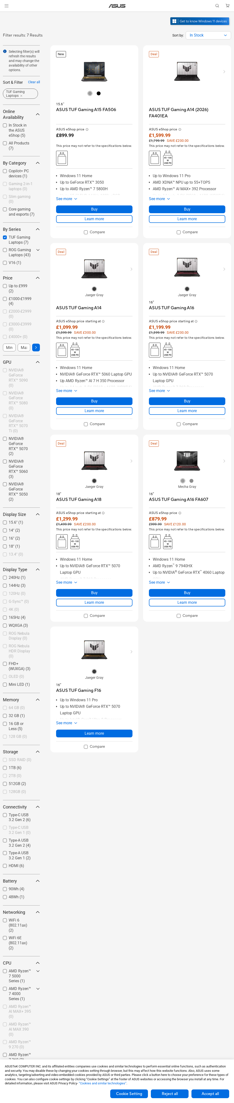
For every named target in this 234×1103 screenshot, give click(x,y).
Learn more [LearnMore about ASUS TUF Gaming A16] (187, 410)
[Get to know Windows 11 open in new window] (200, 25)
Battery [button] (21, 881)
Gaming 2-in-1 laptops (21, 186)
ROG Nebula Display (19, 636)
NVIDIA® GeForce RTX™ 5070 (18, 446)
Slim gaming (19, 199)
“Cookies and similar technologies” (102, 1083)
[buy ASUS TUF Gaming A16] (171, 308)
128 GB (18, 736)
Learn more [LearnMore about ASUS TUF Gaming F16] (94, 733)
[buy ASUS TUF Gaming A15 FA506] (86, 109)
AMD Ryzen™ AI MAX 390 (20, 1029)
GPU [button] (21, 362)
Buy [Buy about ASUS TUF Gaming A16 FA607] (187, 592)
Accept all (210, 1093)
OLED (16, 676)
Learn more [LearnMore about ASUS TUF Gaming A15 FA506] (94, 219)
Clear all (34, 82)
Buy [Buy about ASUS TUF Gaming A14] (94, 401)
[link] (117, 6)
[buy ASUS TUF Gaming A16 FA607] (178, 499)
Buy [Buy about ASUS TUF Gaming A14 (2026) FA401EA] (187, 209)
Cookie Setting (129, 1093)
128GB (17, 791)
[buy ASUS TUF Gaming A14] (79, 308)
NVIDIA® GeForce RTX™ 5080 (18, 400)
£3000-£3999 (20, 327)
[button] (6, 6)
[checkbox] (21, 187)
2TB (15, 775)
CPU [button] (21, 963)
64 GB (17, 707)
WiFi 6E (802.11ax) (18, 943)
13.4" (16, 554)
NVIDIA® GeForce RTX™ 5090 (18, 377)
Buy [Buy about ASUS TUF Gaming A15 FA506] (94, 209)
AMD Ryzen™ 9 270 (20, 1044)
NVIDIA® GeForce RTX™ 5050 (18, 491)
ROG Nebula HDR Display (19, 651)
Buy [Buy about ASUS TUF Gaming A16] (187, 401)
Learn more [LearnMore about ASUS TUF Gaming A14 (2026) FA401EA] (187, 219)
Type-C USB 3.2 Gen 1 (20, 830)
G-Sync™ (19, 601)
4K (14, 609)
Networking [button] (21, 912)
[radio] (90, 93)
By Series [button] (21, 229)
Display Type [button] (21, 569)
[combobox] (208, 35)
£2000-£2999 (20, 314)
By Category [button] (21, 163)
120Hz (17, 593)
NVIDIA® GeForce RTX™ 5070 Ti (18, 423)
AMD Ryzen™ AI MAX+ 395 (20, 1011)
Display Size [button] (21, 514)
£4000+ (18, 336)
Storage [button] (21, 751)
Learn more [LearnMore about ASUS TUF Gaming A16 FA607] (187, 602)
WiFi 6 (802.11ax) (18, 925)
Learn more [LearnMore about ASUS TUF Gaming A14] (94, 410)
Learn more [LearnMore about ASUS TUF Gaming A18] (94, 602)
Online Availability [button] (21, 114)
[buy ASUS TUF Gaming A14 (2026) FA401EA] (187, 112)
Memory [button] (21, 699)
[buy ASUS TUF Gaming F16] (78, 690)
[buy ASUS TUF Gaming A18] (79, 499)
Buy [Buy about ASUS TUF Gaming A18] (94, 592)
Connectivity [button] (21, 806)
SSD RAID (20, 759)
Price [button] (21, 277)
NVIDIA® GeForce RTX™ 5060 (18, 469)
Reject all (170, 1093)
